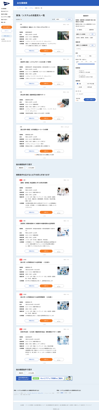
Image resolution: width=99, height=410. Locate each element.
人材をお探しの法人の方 (6, 41)
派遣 (79, 83)
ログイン (7, 30)
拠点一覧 (3, 22)
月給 (89, 56)
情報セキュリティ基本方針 (79, 405)
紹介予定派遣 (90, 83)
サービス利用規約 (29, 405)
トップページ (20, 8)
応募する (46, 50)
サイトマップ (88, 405)
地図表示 (69, 19)
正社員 (79, 87)
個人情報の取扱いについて (39, 405)
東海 (26, 8)
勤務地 (79, 29)
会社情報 (3, 39)
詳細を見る (31, 50)
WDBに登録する (6, 27)
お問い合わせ (6, 36)
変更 (92, 34)
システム (31, 8)
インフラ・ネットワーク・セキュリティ (35, 393)
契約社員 (89, 87)
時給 (79, 56)
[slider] (77, 63)
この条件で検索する (90, 99)
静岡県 (62, 392)
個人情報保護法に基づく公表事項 (66, 405)
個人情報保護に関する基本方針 (52, 405)
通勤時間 (90, 29)
